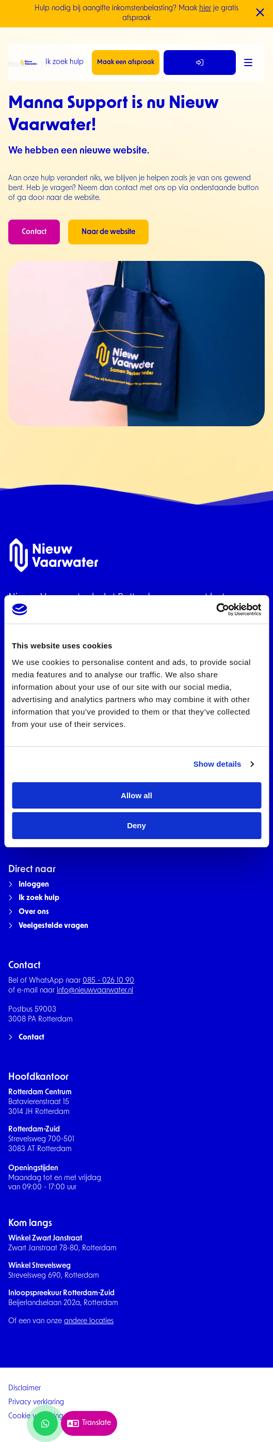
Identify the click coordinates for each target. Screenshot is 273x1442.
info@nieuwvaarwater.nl (95, 991)
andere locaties (89, 1321)
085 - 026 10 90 (108, 981)
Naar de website (108, 232)
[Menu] (248, 62)
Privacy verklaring (36, 1402)
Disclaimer (24, 1388)
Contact (34, 232)
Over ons (34, 912)
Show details (218, 763)
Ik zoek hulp (64, 62)
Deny (136, 825)
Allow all (136, 795)
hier (205, 8)
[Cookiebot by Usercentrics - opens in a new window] (216, 609)
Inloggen (34, 885)
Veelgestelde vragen (53, 926)
